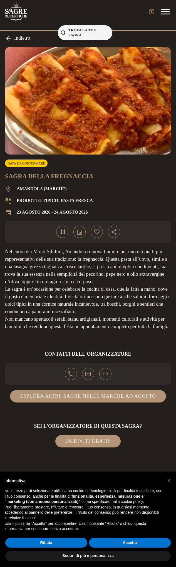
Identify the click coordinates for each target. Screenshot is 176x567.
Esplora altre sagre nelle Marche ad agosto (88, 396)
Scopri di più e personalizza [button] (87, 555)
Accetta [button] (130, 542)
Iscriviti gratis (88, 441)
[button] (168, 480)
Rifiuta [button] (46, 542)
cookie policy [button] (132, 501)
